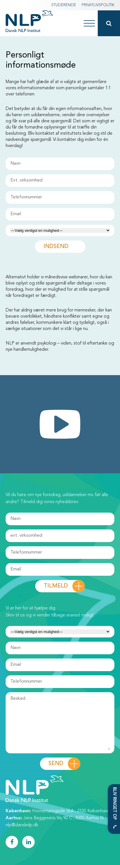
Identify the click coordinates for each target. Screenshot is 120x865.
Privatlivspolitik (98, 5)
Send (55, 764)
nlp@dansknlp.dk (22, 825)
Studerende (63, 5)
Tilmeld (56, 586)
